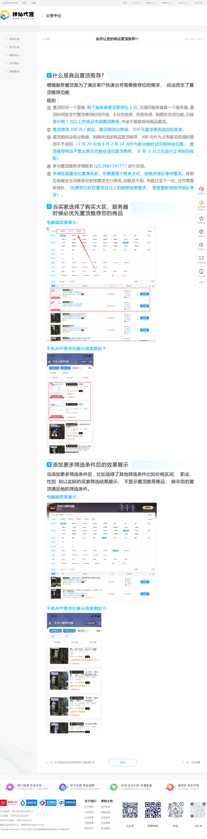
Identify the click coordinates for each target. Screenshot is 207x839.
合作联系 (89, 812)
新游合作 (89, 828)
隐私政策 (105, 812)
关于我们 (89, 807)
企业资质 (89, 817)
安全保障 (105, 823)
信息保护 (105, 817)
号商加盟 (89, 823)
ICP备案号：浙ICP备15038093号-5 (16, 811)
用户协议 (105, 807)
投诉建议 (105, 828)
